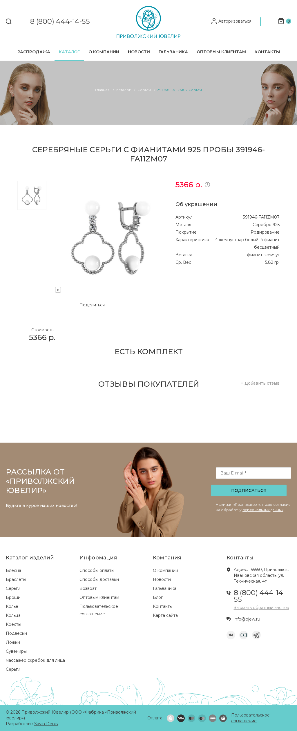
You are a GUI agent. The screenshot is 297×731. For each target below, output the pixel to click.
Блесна (13, 570)
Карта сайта (165, 615)
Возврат (88, 588)
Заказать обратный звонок (261, 607)
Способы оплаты (96, 570)
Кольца (13, 615)
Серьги (13, 588)
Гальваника (173, 51)
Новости (139, 51)
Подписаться (249, 490)
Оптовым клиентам (221, 51)
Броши (13, 597)
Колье (12, 606)
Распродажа (33, 51)
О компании (103, 51)
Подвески (16, 633)
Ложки (13, 642)
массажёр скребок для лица (35, 660)
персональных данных (262, 510)
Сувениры (16, 651)
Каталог (69, 51)
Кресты (13, 624)
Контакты (267, 51)
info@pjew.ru (247, 619)
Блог (158, 597)
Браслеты (16, 579)
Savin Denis (46, 723)
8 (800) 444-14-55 (60, 22)
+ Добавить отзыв (260, 383)
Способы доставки (99, 579)
